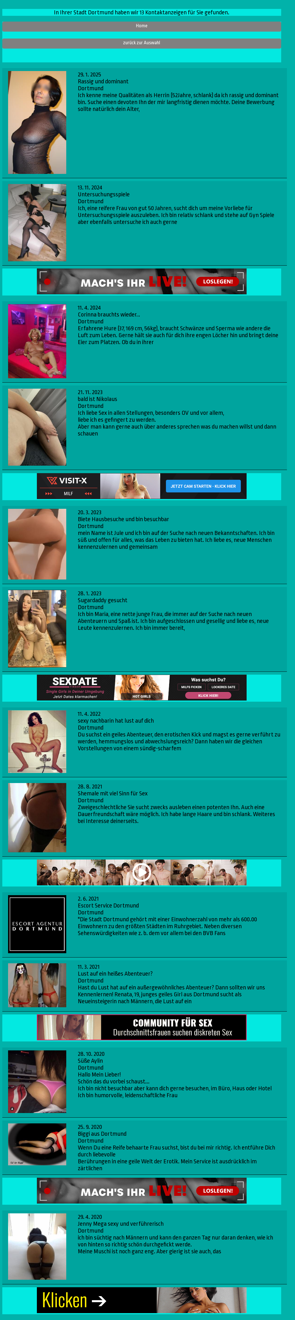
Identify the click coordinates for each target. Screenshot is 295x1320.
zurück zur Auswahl (141, 42)
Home (142, 25)
